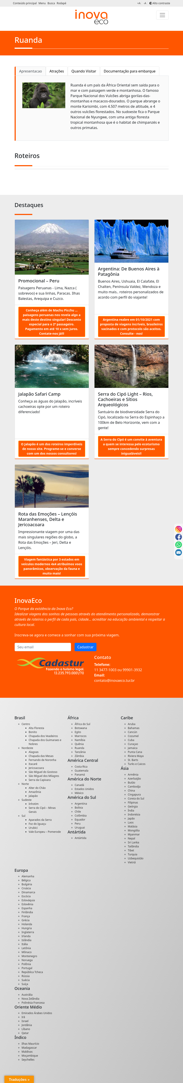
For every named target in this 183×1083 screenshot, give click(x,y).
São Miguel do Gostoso (43, 772)
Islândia (26, 940)
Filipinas (133, 802)
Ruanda (79, 748)
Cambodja (134, 786)
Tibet (131, 850)
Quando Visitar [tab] (83, 71)
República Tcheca (32, 972)
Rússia (26, 976)
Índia (131, 810)
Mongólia (134, 830)
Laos (131, 822)
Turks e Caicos (137, 764)
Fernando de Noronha (42, 760)
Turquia (132, 854)
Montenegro (29, 956)
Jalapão (33, 796)
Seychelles (28, 1059)
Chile (78, 811)
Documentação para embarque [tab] (130, 71)
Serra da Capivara (40, 780)
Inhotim (34, 804)
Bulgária (27, 884)
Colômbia (81, 815)
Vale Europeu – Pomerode (45, 832)
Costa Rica (81, 766)
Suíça (25, 984)
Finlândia (27, 912)
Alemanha (28, 876)
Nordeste (27, 748)
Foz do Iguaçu (37, 824)
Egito (78, 732)
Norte (25, 784)
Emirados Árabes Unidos (37, 1013)
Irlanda (26, 936)
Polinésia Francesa (33, 1003)
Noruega (27, 960)
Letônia (26, 948)
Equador (80, 819)
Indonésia (134, 814)
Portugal (27, 968)
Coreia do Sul (136, 798)
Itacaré (33, 764)
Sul (23, 816)
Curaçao (133, 744)
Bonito (33, 732)
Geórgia (133, 806)
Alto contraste (159, 3)
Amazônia (35, 792)
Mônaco (27, 952)
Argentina (81, 803)
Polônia (26, 964)
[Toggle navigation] (162, 15)
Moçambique (30, 1056)
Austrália (27, 995)
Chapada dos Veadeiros (43, 736)
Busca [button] (52, 3)
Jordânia (27, 1025)
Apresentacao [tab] (30, 71)
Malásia (132, 826)
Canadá (79, 785)
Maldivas (27, 1052)
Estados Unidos (84, 789)
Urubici (33, 828)
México (79, 793)
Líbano (26, 1029)
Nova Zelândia (30, 999)
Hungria (27, 928)
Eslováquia (28, 900)
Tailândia (133, 846)
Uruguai (80, 827)
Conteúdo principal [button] (25, 3)
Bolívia (79, 807)
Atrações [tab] (57, 71)
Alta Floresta (36, 728)
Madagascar (29, 1048)
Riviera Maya (136, 756)
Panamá (80, 774)
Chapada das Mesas (41, 756)
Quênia (79, 744)
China (131, 790)
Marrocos (81, 736)
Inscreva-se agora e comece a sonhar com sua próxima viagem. (67, 635)
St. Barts (133, 760)
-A (145, 3)
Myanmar (134, 834)
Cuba (131, 740)
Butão (131, 782)
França (26, 916)
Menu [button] (42, 3)
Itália (25, 944)
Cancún (132, 732)
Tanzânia (80, 752)
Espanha (27, 908)
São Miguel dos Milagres (44, 776)
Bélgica (26, 880)
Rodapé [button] (61, 3)
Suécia (26, 980)
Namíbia (80, 740)
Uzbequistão (136, 858)
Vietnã (132, 862)
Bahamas (133, 728)
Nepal (131, 838)
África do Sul (82, 724)
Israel (25, 1021)
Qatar (25, 1033)
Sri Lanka (133, 842)
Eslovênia (27, 904)
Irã (23, 1017)
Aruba (131, 724)
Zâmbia (79, 756)
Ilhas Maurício (30, 1044)
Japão (131, 818)
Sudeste (27, 800)
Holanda (27, 924)
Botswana (81, 728)
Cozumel (133, 736)
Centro (26, 724)
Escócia (26, 896)
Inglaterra (28, 932)
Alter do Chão (37, 788)
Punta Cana (135, 752)
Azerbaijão (134, 778)
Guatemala (82, 770)
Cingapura (134, 794)
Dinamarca (28, 892)
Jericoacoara (36, 768)
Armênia (133, 774)
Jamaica (133, 748)
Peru (78, 823)
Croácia (26, 888)
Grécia (26, 920)
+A (139, 3)
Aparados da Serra (40, 820)
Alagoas (34, 752)
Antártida (81, 838)
